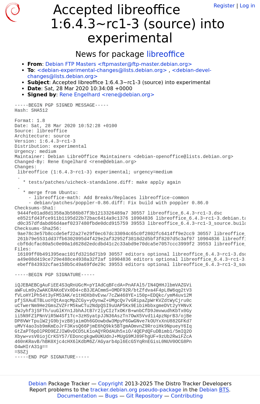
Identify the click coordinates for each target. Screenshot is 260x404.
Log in (247, 6)
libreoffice (166, 54)
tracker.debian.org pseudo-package (135, 390)
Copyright (110, 384)
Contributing (187, 396)
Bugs (111, 396)
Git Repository (144, 396)
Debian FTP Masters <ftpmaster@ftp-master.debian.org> (118, 64)
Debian (38, 384)
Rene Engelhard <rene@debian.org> (107, 95)
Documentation (76, 396)
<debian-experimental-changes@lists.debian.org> (102, 70)
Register (224, 6)
